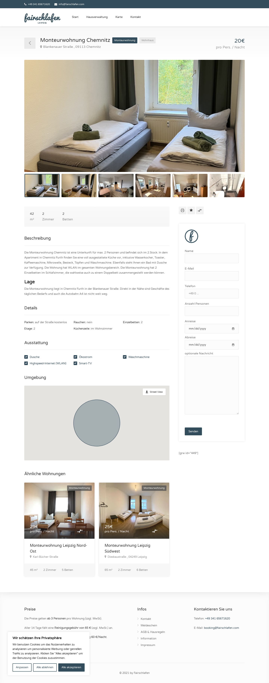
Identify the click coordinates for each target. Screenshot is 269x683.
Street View (156, 391)
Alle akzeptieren (71, 667)
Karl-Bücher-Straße (44, 557)
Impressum (148, 645)
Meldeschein (149, 625)
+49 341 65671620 (39, 4)
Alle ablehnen (44, 667)
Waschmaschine (138, 357)
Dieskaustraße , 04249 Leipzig (126, 557)
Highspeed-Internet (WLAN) (48, 363)
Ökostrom (85, 357)
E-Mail (212, 274)
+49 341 (217, 618)
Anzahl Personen (212, 309)
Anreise (212, 326)
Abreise (212, 343)
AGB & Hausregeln (153, 632)
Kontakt (135, 17)
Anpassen (22, 667)
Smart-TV (85, 363)
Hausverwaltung (97, 17)
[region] (48, 654)
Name (212, 256)
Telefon (212, 291)
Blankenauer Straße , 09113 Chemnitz (70, 47)
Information (148, 638)
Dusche (34, 357)
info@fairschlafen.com (71, 4)
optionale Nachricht (212, 383)
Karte (119, 17)
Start (75, 17)
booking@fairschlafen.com (221, 628)
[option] (134, 116)
